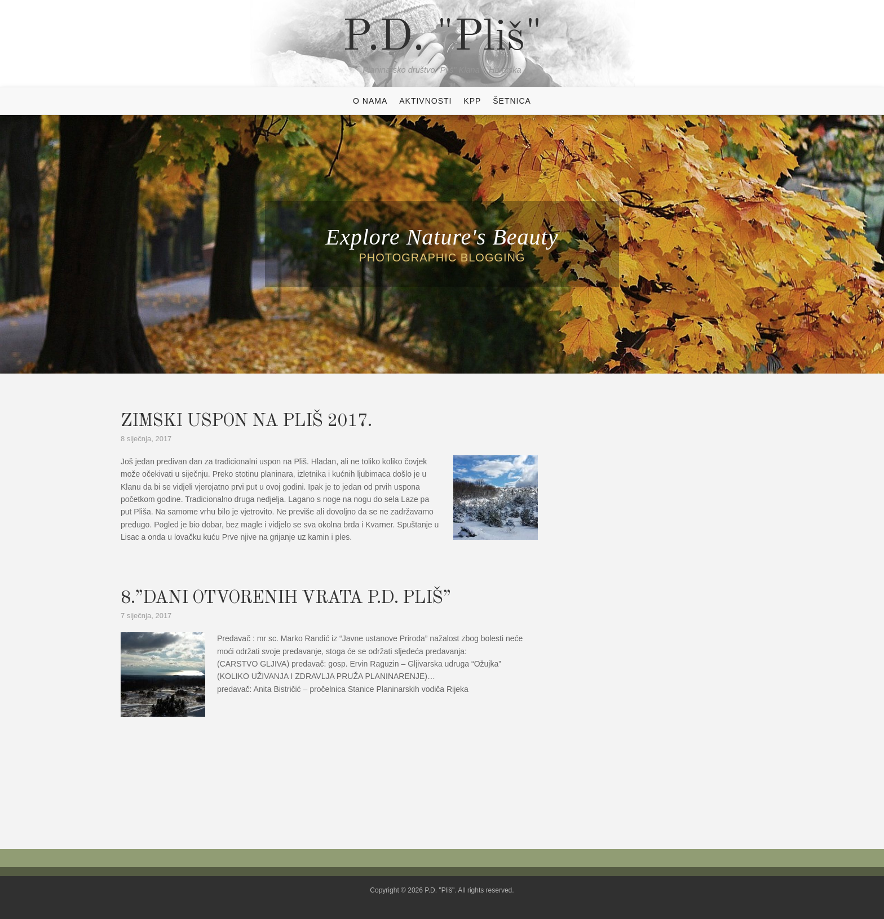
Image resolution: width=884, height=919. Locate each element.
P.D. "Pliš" (442, 38)
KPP (472, 100)
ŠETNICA (512, 100)
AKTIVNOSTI (425, 100)
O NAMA (370, 100)
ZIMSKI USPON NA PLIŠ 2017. (246, 421)
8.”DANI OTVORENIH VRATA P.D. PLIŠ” (285, 598)
